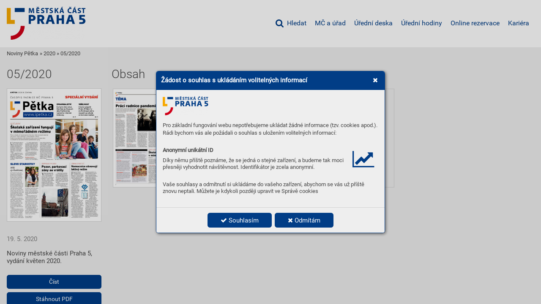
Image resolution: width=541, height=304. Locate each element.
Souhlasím (240, 220)
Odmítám (304, 220)
